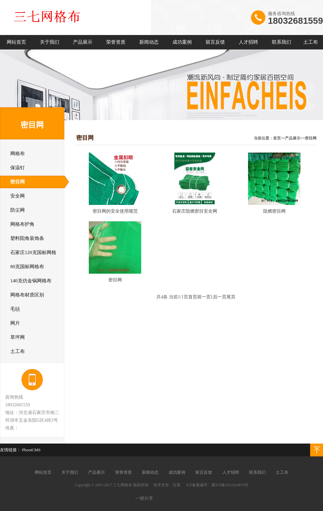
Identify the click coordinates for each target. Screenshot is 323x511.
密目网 (311, 138)
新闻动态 (149, 42)
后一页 (219, 297)
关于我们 (49, 42)
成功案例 (182, 42)
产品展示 (82, 42)
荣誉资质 (115, 42)
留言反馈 (215, 42)
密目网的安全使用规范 (115, 211)
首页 (277, 138)
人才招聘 (248, 42)
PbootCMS (31, 449)
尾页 (230, 297)
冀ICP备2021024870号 (229, 485)
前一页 (204, 297)
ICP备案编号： (199, 485)
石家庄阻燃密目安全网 (194, 211)
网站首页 (16, 42)
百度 (176, 485)
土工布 (310, 42)
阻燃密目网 (274, 211)
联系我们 (281, 42)
